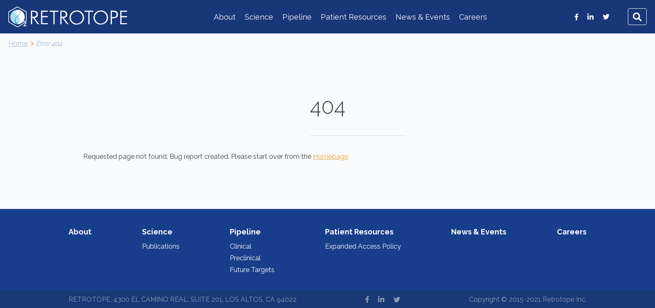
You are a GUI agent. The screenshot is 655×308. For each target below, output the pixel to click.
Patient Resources (353, 17)
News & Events (423, 17)
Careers (473, 17)
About (225, 17)
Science (259, 17)
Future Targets (252, 270)
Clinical (240, 246)
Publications (161, 246)
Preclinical (245, 258)
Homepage (330, 156)
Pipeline (297, 17)
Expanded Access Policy (363, 246)
